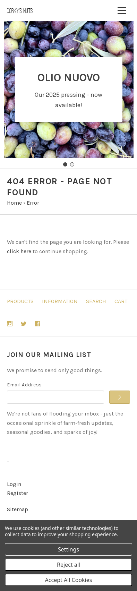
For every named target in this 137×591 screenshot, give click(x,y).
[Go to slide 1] (65, 164)
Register (17, 493)
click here (19, 251)
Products (20, 301)
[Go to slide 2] (72, 164)
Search (96, 301)
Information (60, 301)
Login (14, 484)
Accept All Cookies (68, 580)
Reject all (68, 564)
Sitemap (17, 509)
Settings (68, 549)
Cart (120, 301)
